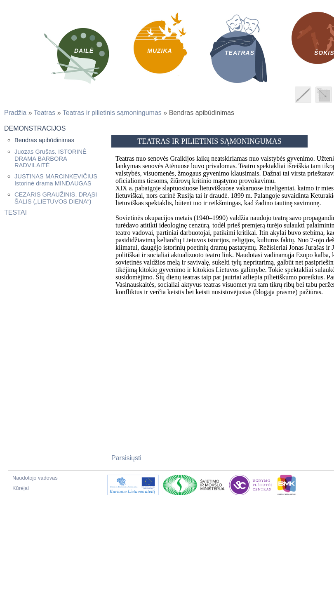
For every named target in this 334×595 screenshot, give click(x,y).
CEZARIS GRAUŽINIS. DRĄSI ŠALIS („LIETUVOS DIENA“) (55, 198)
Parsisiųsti (126, 457)
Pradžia (15, 112)
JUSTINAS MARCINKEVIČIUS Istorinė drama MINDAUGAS (55, 180)
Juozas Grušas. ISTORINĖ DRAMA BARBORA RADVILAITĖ (50, 158)
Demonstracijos (35, 128)
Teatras (44, 112)
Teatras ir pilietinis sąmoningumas (112, 112)
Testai (15, 212)
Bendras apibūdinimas (44, 140)
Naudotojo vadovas (35, 478)
